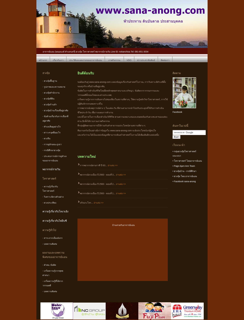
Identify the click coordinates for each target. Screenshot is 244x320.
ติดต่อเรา (165, 60)
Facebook (177, 112)
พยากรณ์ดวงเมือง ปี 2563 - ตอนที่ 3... (103, 174)
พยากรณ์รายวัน (51, 169)
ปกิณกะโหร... (91, 202)
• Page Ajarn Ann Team (184, 166)
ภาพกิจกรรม (114, 60)
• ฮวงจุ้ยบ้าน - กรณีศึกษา (184, 171)
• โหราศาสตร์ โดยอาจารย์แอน (187, 161)
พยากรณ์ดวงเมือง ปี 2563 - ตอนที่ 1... (103, 193)
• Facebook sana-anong (184, 181)
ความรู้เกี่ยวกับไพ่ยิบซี (54, 220)
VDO (129, 60)
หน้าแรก (43, 60)
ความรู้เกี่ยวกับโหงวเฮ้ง (55, 211)
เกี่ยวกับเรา (58, 60)
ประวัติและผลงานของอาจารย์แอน (85, 60)
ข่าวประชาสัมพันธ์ (146, 60)
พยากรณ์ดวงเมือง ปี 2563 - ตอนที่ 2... (103, 184)
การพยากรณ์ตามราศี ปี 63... (99, 165)
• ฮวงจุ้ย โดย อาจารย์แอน (185, 176)
